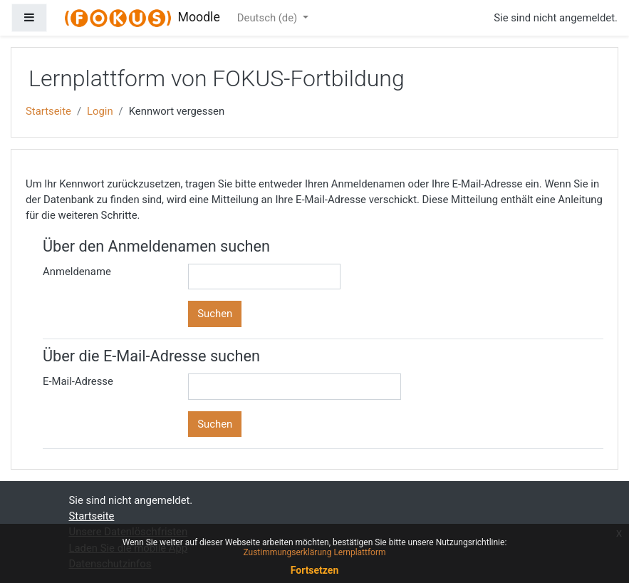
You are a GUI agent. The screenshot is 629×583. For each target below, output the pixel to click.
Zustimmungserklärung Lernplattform (314, 552)
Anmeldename (77, 271)
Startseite (48, 111)
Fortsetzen (315, 570)
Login (100, 111)
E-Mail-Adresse (78, 381)
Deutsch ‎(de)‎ (268, 17)
